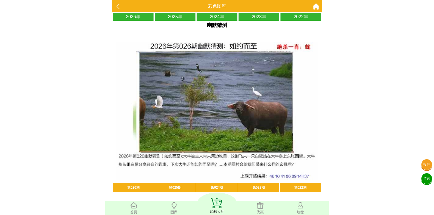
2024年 (217, 16)
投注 (426, 165)
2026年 (133, 16)
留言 (426, 179)
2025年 (175, 16)
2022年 (301, 16)
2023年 (259, 16)
